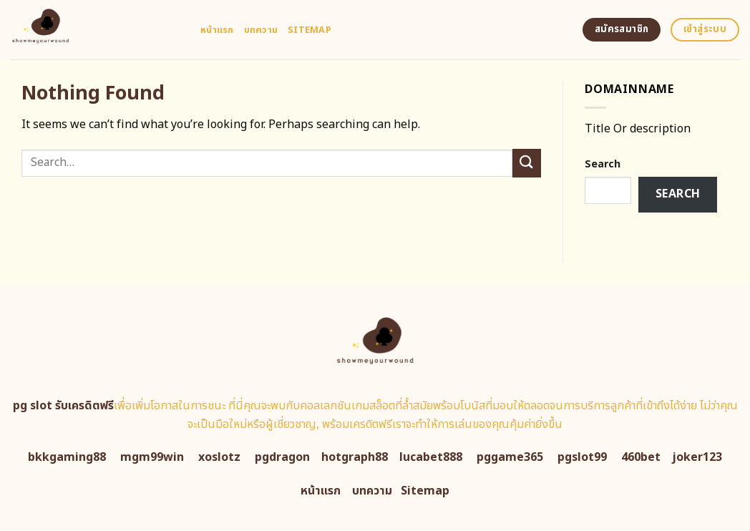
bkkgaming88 (67, 457)
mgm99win (152, 457)
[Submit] (526, 163)
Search (602, 164)
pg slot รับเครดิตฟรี (63, 405)
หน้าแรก (217, 30)
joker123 (697, 457)
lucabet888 (430, 457)
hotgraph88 (354, 457)
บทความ (261, 30)
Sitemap (309, 30)
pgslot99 (582, 457)
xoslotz (219, 457)
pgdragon (282, 457)
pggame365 (510, 457)
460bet (641, 457)
